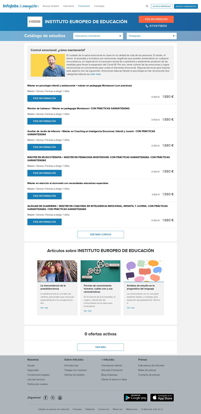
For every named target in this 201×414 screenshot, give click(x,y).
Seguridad (32, 370)
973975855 (158, 26)
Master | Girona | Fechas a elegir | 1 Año (48, 91)
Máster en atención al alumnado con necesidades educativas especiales (67, 183)
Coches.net (103, 409)
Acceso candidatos (186, 6)
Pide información (156, 19)
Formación (84, 6)
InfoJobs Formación (112, 370)
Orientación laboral (111, 365)
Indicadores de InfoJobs (151, 365)
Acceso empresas (162, 6)
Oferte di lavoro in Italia (114, 379)
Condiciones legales (38, 374)
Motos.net (117, 409)
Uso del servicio (36, 379)
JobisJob (64, 409)
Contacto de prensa (149, 374)
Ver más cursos (100, 234)
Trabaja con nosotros (75, 370)
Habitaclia (90, 409)
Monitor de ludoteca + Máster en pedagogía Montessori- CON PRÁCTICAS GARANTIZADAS (78, 108)
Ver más (44, 308)
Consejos (99, 6)
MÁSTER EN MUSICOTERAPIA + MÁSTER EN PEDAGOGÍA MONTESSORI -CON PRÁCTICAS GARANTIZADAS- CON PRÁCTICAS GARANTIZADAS (98, 159)
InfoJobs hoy (71, 365)
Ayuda (30, 365)
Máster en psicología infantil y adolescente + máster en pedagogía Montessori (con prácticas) (79, 86)
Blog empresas (109, 374)
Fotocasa (77, 409)
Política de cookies (37, 384)
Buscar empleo (51, 6)
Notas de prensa (147, 370)
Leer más (95, 74)
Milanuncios (131, 409)
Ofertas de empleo (74, 374)
